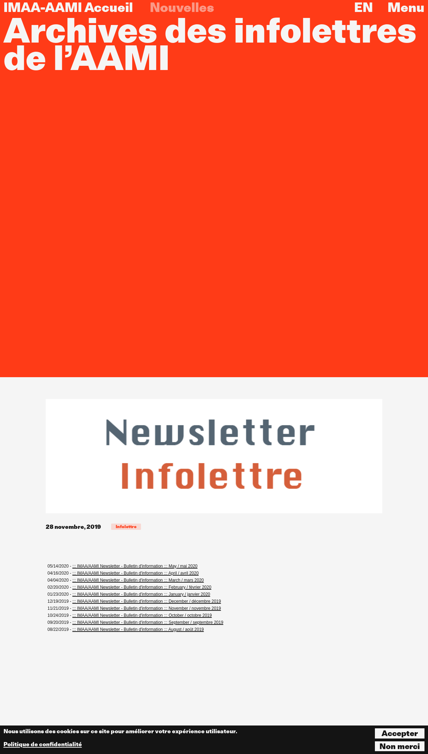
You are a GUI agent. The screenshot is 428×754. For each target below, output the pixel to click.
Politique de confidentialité (43, 744)
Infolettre (126, 526)
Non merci (399, 746)
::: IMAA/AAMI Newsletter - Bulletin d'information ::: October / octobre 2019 (142, 615)
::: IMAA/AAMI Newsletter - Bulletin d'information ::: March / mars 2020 (138, 580)
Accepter (400, 733)
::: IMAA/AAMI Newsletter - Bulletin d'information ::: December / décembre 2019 (146, 601)
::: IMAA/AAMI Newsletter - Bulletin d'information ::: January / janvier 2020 (141, 594)
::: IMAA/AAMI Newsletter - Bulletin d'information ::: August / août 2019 (138, 629)
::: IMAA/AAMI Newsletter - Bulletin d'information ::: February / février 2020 (141, 587)
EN (363, 7)
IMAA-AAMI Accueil (68, 7)
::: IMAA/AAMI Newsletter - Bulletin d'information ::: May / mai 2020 (135, 566)
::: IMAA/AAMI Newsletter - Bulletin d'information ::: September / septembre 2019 (147, 622)
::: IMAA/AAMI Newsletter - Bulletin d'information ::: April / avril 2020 (135, 573)
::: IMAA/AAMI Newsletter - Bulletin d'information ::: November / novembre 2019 (146, 608)
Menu (406, 7)
